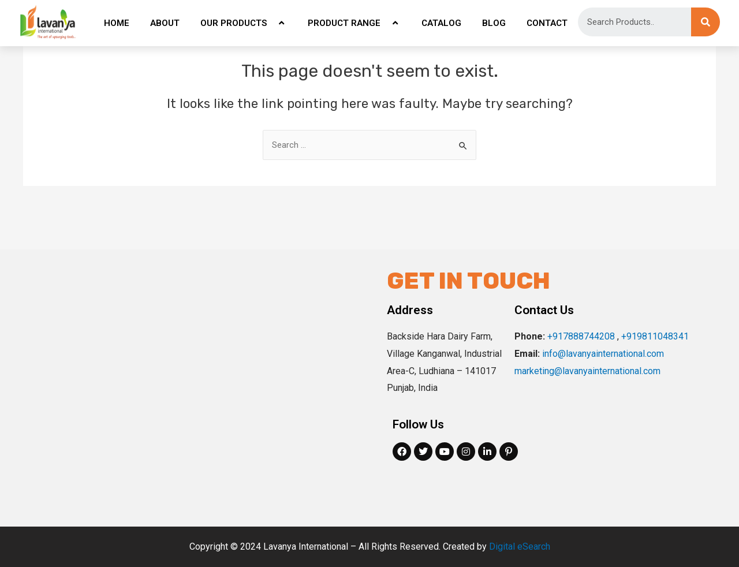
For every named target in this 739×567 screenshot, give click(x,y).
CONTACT (547, 23)
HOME (116, 23)
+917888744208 (581, 336)
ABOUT (165, 23)
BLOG (494, 23)
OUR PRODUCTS (243, 23)
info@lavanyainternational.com (603, 353)
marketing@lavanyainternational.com (587, 370)
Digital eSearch (519, 546)
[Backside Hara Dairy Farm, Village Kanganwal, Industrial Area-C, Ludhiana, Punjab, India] (205, 388)
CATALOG (441, 23)
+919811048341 (655, 336)
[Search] (705, 22)
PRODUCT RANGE (354, 23)
